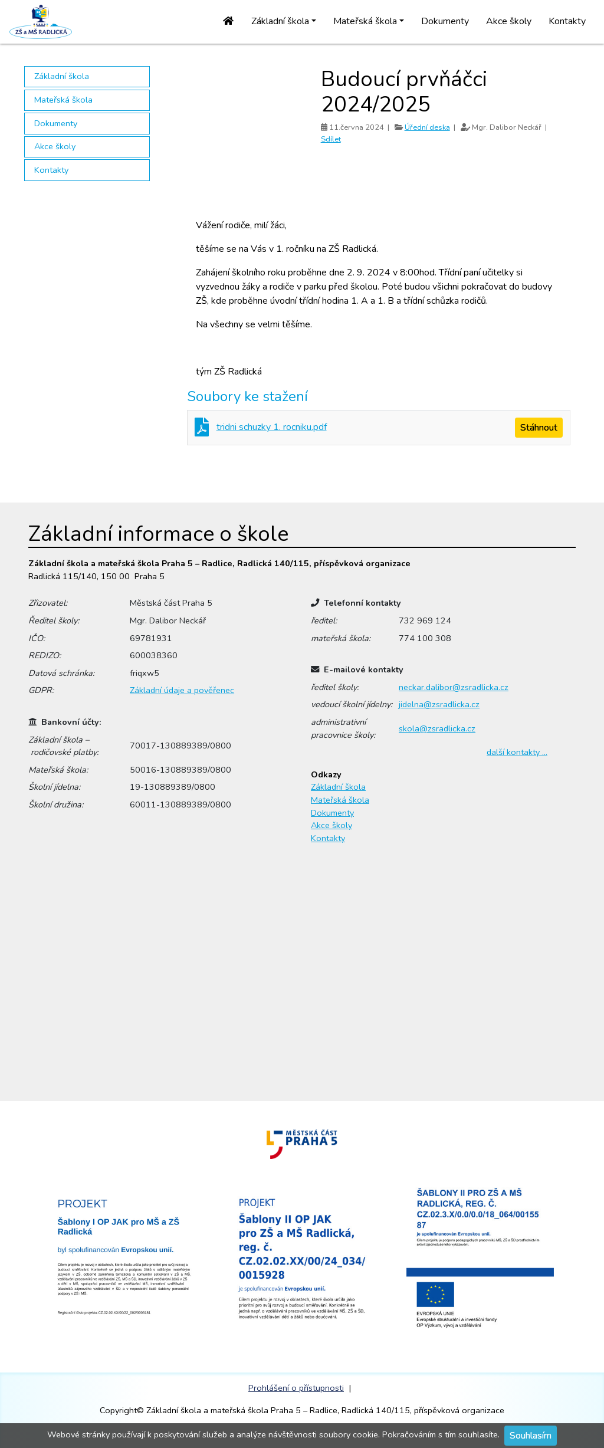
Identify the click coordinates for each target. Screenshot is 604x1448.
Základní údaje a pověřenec (182, 690)
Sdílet (331, 139)
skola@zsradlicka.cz (437, 728)
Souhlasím (531, 1435)
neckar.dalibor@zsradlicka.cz (453, 687)
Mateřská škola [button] (365, 21)
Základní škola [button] (280, 21)
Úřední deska (427, 127)
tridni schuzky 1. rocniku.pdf (271, 427)
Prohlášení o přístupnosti (296, 1388)
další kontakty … (517, 752)
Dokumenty (445, 21)
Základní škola (61, 76)
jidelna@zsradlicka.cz (439, 704)
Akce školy (508, 21)
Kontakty (567, 21)
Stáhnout (538, 427)
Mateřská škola (63, 100)
